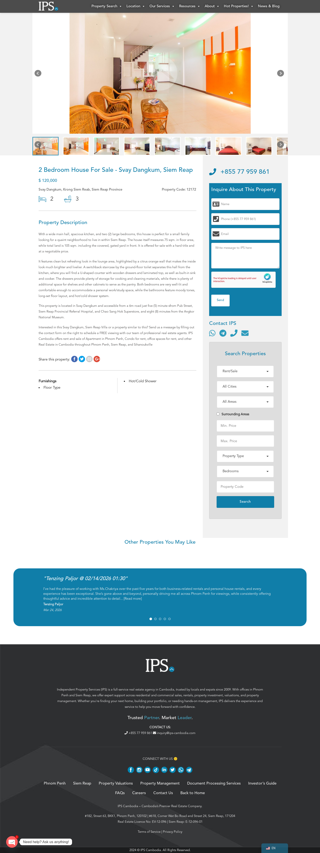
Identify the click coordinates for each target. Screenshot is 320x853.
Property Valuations (116, 783)
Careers (139, 793)
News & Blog (268, 6)
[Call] (233, 333)
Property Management (160, 783)
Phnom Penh (55, 783)
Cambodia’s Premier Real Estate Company (171, 806)
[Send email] (245, 333)
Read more (133, 599)
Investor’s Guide (262, 783)
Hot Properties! (239, 6)
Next (281, 74)
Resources (189, 6)
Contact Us (163, 793)
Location (135, 6)
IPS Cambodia (128, 806)
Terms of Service (149, 832)
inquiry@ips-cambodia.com (174, 733)
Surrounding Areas (233, 414)
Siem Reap (83, 695)
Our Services (162, 6)
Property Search (106, 6)
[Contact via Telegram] (222, 333)
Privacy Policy (172, 832)
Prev (39, 74)
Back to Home (192, 793)
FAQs (120, 793)
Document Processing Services (214, 783)
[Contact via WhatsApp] (212, 333)
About (212, 6)
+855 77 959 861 (239, 172)
